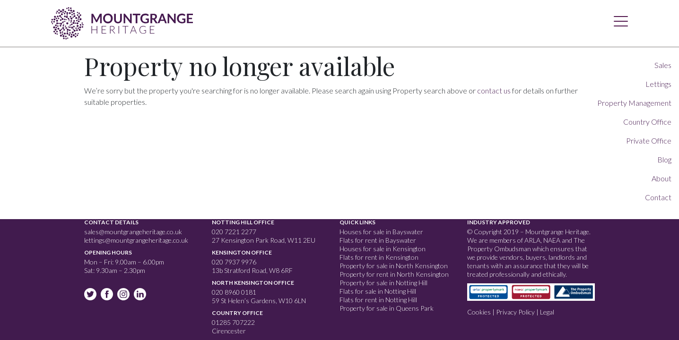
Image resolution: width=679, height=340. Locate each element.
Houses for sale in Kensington (383, 249)
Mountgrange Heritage (122, 21)
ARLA (532, 240)
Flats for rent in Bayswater (378, 240)
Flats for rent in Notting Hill (378, 300)
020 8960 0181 (234, 292)
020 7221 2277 (234, 232)
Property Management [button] (634, 102)
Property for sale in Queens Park (387, 308)
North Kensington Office (253, 282)
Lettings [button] (658, 83)
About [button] (661, 178)
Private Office (648, 140)
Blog (664, 159)
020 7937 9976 (234, 262)
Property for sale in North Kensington (394, 266)
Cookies (479, 312)
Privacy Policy (515, 312)
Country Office (237, 312)
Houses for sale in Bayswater (381, 232)
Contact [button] (658, 197)
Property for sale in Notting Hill (383, 283)
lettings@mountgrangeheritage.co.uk (136, 240)
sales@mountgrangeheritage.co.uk (133, 232)
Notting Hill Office (243, 222)
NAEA (551, 240)
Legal (547, 312)
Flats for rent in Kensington (379, 257)
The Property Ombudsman (526, 244)
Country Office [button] (647, 121)
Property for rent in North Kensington (394, 274)
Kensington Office (242, 252)
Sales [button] (662, 64)
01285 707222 (233, 322)
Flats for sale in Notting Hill (378, 291)
